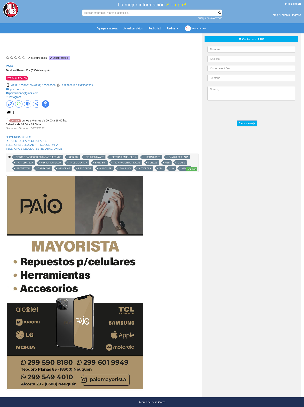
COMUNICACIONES (18, 137)
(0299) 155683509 (44, 85)
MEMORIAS (64, 168)
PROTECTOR (23, 168)
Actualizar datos (133, 28)
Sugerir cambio (59, 58)
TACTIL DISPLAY (24, 163)
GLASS (181, 163)
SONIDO (73, 157)
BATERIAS (100, 163)
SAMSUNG (125, 168)
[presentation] (236, 111)
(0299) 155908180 (21, 85)
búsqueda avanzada (210, 18)
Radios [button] (172, 28)
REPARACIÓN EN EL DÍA (124, 157)
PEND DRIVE (84, 168)
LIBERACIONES (152, 157)
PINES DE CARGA (78, 163)
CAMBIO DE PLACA (178, 157)
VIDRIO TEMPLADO (51, 163)
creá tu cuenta (281, 15)
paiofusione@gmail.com (23, 93)
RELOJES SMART (95, 157)
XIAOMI (185, 168)
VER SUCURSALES (17, 78)
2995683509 (85, 85)
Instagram (15, 97)
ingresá (296, 15)
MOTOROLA (145, 168)
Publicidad (293, 3)
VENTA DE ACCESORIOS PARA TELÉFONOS (38, 157)
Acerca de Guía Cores (152, 402)
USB (167, 163)
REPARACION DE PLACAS (127, 163)
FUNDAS (153, 163)
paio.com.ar (17, 89)
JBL (161, 168)
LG (172, 168)
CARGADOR (44, 168)
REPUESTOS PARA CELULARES (26, 140)
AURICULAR (105, 168)
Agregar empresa (107, 28)
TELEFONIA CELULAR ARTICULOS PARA (32, 144)
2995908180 (70, 85)
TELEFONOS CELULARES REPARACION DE (34, 148)
